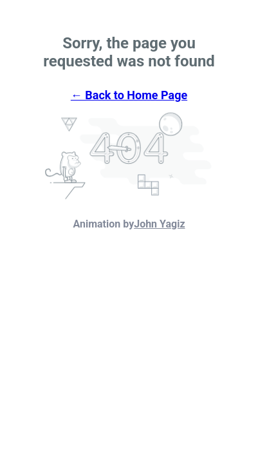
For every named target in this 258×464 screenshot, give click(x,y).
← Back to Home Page (129, 95)
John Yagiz (159, 224)
